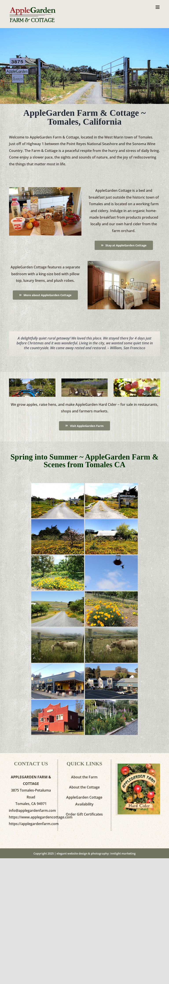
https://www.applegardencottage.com (40, 817)
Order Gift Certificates (84, 814)
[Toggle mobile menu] (158, 7)
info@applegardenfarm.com (32, 810)
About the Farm (84, 777)
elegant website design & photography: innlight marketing (96, 853)
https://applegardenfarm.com (34, 823)
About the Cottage (84, 787)
